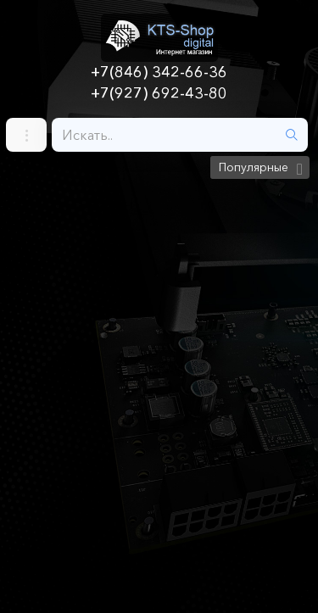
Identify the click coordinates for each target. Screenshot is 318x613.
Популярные (253, 167)
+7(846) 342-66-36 (159, 72)
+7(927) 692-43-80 (159, 93)
